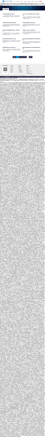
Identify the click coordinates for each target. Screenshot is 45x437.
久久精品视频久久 (15, 127)
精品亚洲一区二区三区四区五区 (29, 284)
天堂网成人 (20, 127)
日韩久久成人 (5, 414)
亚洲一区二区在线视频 (34, 130)
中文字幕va (33, 136)
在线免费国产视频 (15, 233)
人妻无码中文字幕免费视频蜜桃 (20, 244)
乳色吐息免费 (5, 169)
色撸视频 (24, 216)
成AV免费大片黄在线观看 (14, 360)
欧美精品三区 (13, 354)
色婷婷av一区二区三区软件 (8, 236)
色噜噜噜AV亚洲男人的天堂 (22, 117)
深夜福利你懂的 (28, 433)
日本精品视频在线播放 (29, 349)
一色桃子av (27, 383)
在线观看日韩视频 (16, 255)
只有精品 (11, 349)
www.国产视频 (10, 311)
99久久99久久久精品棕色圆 (29, 309)
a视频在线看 (19, 241)
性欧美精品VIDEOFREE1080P (5, 134)
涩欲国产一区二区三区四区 (18, 206)
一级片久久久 (41, 153)
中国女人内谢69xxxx (6, 290)
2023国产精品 (25, 288)
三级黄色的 (24, 410)
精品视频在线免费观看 (7, 409)
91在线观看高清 (8, 105)
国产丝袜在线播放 (20, 163)
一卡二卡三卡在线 (14, 165)
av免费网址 (10, 255)
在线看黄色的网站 (17, 269)
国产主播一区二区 (32, 94)
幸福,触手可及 (40, 378)
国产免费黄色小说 (30, 278)
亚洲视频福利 (10, 331)
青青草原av (17, 173)
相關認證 (29, 1)
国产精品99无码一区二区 (15, 419)
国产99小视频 (8, 271)
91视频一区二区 (8, 187)
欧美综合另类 (5, 408)
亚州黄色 (29, 427)
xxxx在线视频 (24, 344)
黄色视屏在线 (32, 95)
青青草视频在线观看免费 (18, 326)
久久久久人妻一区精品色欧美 (40, 228)
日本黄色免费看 (8, 354)
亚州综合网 (19, 98)
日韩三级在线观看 (25, 150)
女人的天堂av (10, 377)
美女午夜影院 (21, 161)
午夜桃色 (9, 149)
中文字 (15, 131)
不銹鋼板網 (20, 69)
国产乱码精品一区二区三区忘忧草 (25, 107)
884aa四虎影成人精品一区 (16, 140)
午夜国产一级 (18, 307)
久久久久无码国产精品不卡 (4, 228)
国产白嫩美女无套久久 (18, 95)
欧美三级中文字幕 (42, 410)
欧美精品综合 (19, 166)
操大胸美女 (17, 406)
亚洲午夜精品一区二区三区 (19, 390)
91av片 (23, 93)
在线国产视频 (42, 108)
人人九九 (42, 350)
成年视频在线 (28, 311)
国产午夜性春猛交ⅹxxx (20, 284)
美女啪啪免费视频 (5, 179)
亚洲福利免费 (26, 209)
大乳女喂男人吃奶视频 (32, 83)
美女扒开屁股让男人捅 (24, 133)
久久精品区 (17, 87)
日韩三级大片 (15, 226)
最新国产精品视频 (5, 208)
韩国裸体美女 (40, 304)
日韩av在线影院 (41, 255)
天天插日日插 (31, 133)
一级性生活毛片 (42, 234)
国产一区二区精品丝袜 (30, 296)
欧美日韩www (12, 372)
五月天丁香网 (9, 436)
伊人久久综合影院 (20, 210)
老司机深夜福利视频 (6, 121)
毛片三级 (42, 201)
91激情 (3, 99)
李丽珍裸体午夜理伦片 (7, 164)
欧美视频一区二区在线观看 (28, 171)
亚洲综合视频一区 (5, 276)
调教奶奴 (22, 140)
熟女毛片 (6, 256)
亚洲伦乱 (10, 336)
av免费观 (32, 345)
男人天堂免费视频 (20, 272)
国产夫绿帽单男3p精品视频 (34, 342)
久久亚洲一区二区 (23, 223)
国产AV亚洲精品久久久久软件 (6, 144)
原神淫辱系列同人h (7, 207)
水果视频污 (36, 378)
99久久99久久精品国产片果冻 (27, 343)
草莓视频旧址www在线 (23, 100)
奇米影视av (5, 172)
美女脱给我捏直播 (9, 282)
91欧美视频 (13, 215)
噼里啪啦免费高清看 (37, 162)
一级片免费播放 (2, 159)
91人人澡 (23, 371)
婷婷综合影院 (33, 102)
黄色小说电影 (9, 176)
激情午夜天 (30, 226)
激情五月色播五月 (28, 87)
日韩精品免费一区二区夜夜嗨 (8, 128)
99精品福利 (2, 202)
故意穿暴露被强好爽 (25, 243)
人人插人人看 (40, 240)
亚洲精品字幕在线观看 (39, 199)
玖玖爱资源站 (40, 220)
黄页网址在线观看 (9, 308)
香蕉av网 (8, 248)
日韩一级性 (6, 168)
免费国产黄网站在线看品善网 (34, 145)
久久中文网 (3, 105)
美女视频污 (38, 231)
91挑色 (28, 119)
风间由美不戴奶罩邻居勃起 (25, 228)
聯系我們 (36, 1)
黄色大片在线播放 (12, 285)
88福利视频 (19, 194)
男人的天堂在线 (25, 83)
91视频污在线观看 (3, 358)
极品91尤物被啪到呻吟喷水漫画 (5, 234)
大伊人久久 (32, 266)
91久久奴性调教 (37, 148)
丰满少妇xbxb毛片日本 (6, 125)
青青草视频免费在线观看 (36, 125)
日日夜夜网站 (11, 374)
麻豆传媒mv (5, 277)
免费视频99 (41, 272)
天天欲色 (26, 234)
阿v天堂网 (4, 359)
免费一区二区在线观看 (16, 298)
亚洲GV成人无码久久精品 (17, 243)
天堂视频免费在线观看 (14, 204)
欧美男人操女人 (8, 307)
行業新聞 (32, 1)
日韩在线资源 (34, 116)
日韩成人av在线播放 (30, 378)
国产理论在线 (31, 173)
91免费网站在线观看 (6, 240)
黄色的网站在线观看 (41, 435)
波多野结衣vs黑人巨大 (10, 106)
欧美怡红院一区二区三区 (33, 191)
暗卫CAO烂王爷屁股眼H (7, 153)
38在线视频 (14, 379)
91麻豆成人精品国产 (19, 250)
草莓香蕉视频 (21, 181)
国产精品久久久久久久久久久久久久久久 (31, 404)
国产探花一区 (10, 356)
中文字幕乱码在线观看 (23, 128)
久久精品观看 (24, 372)
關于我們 (21, 1)
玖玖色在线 (2, 285)
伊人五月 (11, 268)
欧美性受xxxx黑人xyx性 (16, 280)
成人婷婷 (36, 205)
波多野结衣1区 (32, 189)
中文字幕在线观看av (33, 405)
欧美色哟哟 (27, 264)
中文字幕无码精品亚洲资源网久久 (11, 227)
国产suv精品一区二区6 (13, 98)
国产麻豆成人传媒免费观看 (12, 241)
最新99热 (42, 430)
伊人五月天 (10, 253)
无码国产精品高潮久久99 (13, 120)
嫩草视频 (24, 225)
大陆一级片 (25, 188)
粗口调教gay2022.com (31, 213)
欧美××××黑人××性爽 (10, 403)
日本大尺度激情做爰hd (31, 90)
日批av (29, 206)
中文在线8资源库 (12, 112)
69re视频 (13, 261)
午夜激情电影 (22, 134)
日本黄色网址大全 (7, 350)
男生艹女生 (28, 350)
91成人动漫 (36, 153)
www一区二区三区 (36, 133)
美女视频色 (8, 196)
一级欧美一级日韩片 (23, 155)
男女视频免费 (22, 433)
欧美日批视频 (41, 398)
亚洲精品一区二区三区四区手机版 (12, 119)
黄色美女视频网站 (22, 86)
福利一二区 (34, 165)
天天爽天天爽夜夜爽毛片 (34, 302)
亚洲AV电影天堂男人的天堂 (32, 346)
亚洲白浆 (30, 251)
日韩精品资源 (33, 414)
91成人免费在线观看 (36, 394)
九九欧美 (27, 191)
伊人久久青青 (23, 240)
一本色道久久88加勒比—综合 (13, 315)
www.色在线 (42, 212)
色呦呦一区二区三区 (40, 282)
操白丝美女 (36, 337)
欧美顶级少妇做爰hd (34, 206)
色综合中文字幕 (16, 237)
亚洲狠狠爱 (20, 260)
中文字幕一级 (28, 194)
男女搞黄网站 (27, 356)
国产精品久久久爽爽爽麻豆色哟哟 (38, 96)
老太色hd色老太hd (34, 121)
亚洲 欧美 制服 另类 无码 (20, 149)
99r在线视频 (22, 189)
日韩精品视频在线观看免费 (18, 202)
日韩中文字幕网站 (6, 92)
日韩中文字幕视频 (36, 154)
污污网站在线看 (24, 431)
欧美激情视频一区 (42, 359)
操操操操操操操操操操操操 (30, 158)
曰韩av (10, 193)
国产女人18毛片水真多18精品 (25, 176)
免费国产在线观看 (35, 168)
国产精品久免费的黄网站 (28, 259)
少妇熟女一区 (13, 174)
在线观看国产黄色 (34, 353)
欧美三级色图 (33, 141)
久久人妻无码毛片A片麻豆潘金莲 (36, 182)
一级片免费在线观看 (39, 185)
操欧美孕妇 (15, 270)
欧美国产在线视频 (36, 251)
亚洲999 (43, 401)
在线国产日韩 (8, 215)
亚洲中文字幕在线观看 (21, 190)
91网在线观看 (6, 390)
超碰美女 (35, 111)
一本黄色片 (36, 288)
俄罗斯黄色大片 (29, 155)
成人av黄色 (21, 419)
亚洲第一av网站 (26, 173)
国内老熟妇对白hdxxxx (36, 369)
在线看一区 (30, 329)
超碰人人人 (30, 154)
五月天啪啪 (12, 110)
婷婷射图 (35, 177)
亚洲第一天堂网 (30, 413)
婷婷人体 (20, 198)
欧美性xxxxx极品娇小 (18, 83)
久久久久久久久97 (17, 236)
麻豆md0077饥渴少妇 (30, 177)
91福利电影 (5, 149)
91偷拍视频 (23, 310)
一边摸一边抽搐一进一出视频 (16, 90)
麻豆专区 (12, 189)
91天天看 (11, 113)
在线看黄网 (2, 382)
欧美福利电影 (15, 247)
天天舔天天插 (34, 159)
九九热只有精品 (4, 119)
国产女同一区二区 (22, 106)
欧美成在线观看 (39, 280)
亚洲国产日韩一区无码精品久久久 (21, 341)
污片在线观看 (10, 185)
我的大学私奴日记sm (23, 393)
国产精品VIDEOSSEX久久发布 (26, 370)
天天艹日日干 (5, 174)
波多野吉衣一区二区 (26, 184)
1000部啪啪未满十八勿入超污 (20, 283)
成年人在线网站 (40, 331)
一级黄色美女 (20, 332)
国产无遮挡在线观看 (41, 191)
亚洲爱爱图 (2, 244)
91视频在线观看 (42, 246)
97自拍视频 (10, 217)
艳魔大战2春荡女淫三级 (28, 419)
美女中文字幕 (36, 171)
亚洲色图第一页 (40, 230)
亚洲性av (26, 149)
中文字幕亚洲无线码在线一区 (25, 126)
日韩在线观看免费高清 (29, 134)
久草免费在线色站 (27, 195)
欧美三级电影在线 (14, 297)
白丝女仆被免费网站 (31, 269)
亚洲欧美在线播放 (24, 430)
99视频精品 (32, 172)
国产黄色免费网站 (23, 380)
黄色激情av (25, 151)
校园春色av (6, 285)
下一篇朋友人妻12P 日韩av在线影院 (34, 188)
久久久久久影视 (39, 401)
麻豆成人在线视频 (40, 159)
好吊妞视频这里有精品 (22, 169)
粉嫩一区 (29, 335)
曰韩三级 (39, 339)
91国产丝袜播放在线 (29, 225)
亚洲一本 (19, 344)
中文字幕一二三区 (15, 144)
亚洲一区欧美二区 (5, 254)
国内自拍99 (30, 186)
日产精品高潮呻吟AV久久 (39, 348)
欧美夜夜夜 (30, 125)
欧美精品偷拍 (10, 161)
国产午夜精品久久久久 (26, 302)
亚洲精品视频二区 (11, 163)
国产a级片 (29, 141)
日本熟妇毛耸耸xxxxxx (18, 212)
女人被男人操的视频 (38, 94)
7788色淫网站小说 (9, 233)
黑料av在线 (39, 127)
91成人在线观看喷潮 (26, 396)
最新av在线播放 (11, 200)
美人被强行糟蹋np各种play (26, 345)
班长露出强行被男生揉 (17, 235)
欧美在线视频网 (15, 116)
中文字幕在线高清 (29, 168)
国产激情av (22, 96)
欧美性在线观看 (23, 159)
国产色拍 (9, 415)
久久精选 (9, 174)
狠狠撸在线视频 (18, 231)
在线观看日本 (5, 203)
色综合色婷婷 (9, 366)
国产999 (3, 120)
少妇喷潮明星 (17, 362)
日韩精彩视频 (9, 301)
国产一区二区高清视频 (15, 107)
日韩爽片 (40, 169)
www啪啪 (8, 273)
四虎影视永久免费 (15, 188)
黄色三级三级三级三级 (4, 85)
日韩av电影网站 (19, 274)
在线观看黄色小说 (14, 431)
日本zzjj (19, 386)
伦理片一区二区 (16, 161)
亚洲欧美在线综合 (22, 191)
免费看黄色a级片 (21, 417)
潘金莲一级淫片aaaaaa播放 (33, 120)
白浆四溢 (14, 220)
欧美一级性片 (36, 104)
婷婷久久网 (35, 123)
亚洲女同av (3, 245)
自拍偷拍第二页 (6, 93)
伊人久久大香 (11, 95)
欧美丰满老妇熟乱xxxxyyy (15, 271)
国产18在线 (40, 109)
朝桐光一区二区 (30, 192)
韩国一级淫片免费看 (6, 195)
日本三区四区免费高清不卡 (20, 145)
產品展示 (18, 1)
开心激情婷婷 (13, 132)
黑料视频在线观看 (7, 97)
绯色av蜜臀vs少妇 (6, 407)
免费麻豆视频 (7, 263)
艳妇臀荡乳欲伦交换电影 (14, 141)
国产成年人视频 (29, 216)
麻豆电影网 (38, 426)
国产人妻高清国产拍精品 (12, 130)
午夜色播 (1, 145)
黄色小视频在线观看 (3, 118)
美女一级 (1, 287)
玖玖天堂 (26, 322)
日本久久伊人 (3, 420)
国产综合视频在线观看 (4, 251)
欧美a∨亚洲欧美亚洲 (3, 363)
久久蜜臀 (23, 285)
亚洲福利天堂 (38, 141)
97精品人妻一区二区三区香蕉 (21, 215)
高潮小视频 (28, 180)
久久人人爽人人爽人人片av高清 (17, 287)
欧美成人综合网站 (17, 133)
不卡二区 (31, 111)
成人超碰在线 (10, 332)
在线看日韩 (7, 398)
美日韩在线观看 (17, 189)
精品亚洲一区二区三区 (13, 286)
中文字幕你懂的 (13, 415)
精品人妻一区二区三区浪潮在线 (28, 85)
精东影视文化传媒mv (20, 369)
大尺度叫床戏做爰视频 (33, 339)
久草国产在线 (14, 274)
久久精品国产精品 (8, 90)
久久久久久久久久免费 (15, 410)
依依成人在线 (30, 203)
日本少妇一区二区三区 (34, 180)
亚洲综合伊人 (25, 146)
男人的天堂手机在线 (16, 96)
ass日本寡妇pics (33, 160)
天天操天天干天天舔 (24, 222)
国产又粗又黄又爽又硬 (24, 122)
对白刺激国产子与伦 (37, 351)
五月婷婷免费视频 (14, 382)
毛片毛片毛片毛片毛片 (24, 154)
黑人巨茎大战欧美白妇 (7, 434)
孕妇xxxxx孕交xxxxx (11, 85)
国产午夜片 (5, 82)
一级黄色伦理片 (29, 108)
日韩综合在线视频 (25, 165)
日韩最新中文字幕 (11, 330)
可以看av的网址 (37, 173)
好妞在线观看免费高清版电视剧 (24, 218)
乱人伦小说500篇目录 (33, 391)
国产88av (5, 145)
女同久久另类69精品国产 (20, 153)
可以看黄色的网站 (3, 226)
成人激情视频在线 (9, 245)
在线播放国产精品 (11, 312)
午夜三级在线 (18, 370)
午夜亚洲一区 (16, 330)
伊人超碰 (15, 229)
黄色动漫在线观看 (22, 324)
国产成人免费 (15, 148)
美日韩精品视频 (11, 208)
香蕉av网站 (41, 251)
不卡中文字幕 (38, 122)
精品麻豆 (17, 198)
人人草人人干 (29, 116)
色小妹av (24, 250)
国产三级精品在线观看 (39, 164)
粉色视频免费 (38, 83)
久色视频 (34, 178)
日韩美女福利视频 (25, 346)
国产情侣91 (29, 91)
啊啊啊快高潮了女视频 (33, 270)
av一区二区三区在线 (36, 203)
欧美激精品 (39, 270)
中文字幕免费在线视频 (8, 139)
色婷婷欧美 (8, 190)
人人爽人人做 (6, 242)
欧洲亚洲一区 (26, 161)
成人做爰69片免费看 (10, 387)
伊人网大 (26, 336)
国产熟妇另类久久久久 (39, 189)
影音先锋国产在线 (26, 109)
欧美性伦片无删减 (9, 188)
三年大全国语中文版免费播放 (15, 162)
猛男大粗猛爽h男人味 (27, 406)
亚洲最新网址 (6, 270)
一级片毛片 (3, 317)
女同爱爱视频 (18, 294)
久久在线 (25, 147)
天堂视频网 (23, 168)
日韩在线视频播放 (41, 324)
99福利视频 (18, 392)
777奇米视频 (35, 227)
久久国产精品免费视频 (34, 132)
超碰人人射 (13, 159)
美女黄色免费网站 (22, 275)
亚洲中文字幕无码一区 (29, 333)
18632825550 (34, 76)
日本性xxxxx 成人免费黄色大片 (37, 422)
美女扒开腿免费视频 (38, 100)
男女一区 (9, 251)
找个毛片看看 (18, 345)
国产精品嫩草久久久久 (21, 121)
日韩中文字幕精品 (28, 98)
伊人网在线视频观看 (25, 329)
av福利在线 (38, 118)
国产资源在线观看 (3, 344)
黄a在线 (1, 434)
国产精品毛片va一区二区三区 (33, 286)
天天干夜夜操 (18, 132)
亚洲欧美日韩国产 (34, 245)
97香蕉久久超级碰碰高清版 (25, 291)
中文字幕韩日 (40, 242)
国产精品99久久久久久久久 (11, 321)
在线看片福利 (13, 99)
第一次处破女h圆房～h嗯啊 (35, 330)
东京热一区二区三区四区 (11, 198)
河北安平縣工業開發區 (29, 73)
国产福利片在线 (17, 159)
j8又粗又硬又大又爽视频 (14, 248)
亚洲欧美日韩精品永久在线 (23, 167)
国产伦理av (34, 280)
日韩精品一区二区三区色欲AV (36, 297)
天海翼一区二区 (6, 313)
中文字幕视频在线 (41, 175)
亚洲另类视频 (26, 208)
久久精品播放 (32, 228)
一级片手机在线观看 (11, 83)
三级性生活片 (22, 404)
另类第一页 (43, 84)
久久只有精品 (42, 158)
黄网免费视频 (17, 232)
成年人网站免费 (28, 106)
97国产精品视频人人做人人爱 (26, 340)
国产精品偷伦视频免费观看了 (10, 146)
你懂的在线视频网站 (24, 175)
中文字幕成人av (19, 174)
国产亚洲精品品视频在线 (4, 98)
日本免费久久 (33, 289)
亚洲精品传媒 (12, 134)
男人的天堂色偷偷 (37, 384)
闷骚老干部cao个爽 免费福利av (12, 358)
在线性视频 (28, 344)
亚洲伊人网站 (34, 249)
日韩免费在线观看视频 (13, 147)
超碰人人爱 (6, 138)
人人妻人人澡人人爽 (39, 289)
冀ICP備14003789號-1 (20, 76)
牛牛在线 (18, 222)
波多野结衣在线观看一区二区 (6, 250)
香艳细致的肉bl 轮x (19, 92)
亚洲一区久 (40, 190)
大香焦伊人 (29, 289)
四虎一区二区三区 (11, 173)
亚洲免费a (30, 96)
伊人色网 (12, 207)
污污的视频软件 (7, 286)
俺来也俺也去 (10, 427)
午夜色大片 (26, 185)
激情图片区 (17, 155)
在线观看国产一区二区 (37, 248)
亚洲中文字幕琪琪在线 (26, 95)
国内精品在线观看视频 (20, 381)
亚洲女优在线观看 (21, 144)
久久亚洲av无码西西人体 (20, 420)
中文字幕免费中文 (24, 282)
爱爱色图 (30, 165)
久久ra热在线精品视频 (20, 130)
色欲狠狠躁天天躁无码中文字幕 (35, 277)
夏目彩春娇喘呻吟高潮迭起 (4, 182)
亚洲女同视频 (13, 307)
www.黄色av (38, 158)
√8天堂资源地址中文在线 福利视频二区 (36, 138)
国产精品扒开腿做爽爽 (24, 125)
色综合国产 (23, 132)
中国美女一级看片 (31, 341)
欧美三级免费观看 (18, 285)
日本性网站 (16, 277)
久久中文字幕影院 (23, 392)
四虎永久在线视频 (26, 258)
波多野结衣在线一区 (6, 360)
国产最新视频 (6, 150)
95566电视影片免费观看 (34, 258)
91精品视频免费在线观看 (20, 104)
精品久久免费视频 (36, 202)
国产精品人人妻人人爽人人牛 (33, 222)
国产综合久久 (19, 186)
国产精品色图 (36, 140)
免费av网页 (27, 205)
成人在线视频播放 (12, 205)
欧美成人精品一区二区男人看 (34, 271)
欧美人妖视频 (8, 189)
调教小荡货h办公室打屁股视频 (25, 82)
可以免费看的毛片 (39, 105)
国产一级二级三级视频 (31, 117)
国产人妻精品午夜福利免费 (36, 276)
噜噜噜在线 (30, 260)
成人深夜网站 (34, 325)
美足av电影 (19, 175)
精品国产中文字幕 (42, 97)
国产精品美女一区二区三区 (10, 219)
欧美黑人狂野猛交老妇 (13, 94)
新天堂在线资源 (20, 396)
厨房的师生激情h (14, 210)
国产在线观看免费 (18, 112)
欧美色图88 (34, 321)
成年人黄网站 (28, 267)
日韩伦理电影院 (34, 106)
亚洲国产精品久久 (19, 302)
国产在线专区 (28, 148)
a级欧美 (4, 383)
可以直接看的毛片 (4, 319)
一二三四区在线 (29, 410)
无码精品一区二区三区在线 (12, 256)
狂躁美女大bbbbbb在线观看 (7, 209)
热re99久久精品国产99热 (41, 144)
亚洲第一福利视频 (28, 324)
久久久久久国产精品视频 (26, 338)
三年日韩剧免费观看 (10, 304)
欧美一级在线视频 (11, 86)
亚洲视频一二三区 (35, 97)
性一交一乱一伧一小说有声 (12, 138)
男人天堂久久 (36, 266)
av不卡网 (1, 108)
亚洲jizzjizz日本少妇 (14, 367)
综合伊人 (34, 300)
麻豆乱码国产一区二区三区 (21, 297)
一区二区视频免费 (9, 116)
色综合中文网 (3, 381)
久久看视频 (22, 234)
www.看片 (32, 232)
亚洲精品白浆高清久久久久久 (31, 215)
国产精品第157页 (16, 113)
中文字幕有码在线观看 (34, 221)
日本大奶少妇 (5, 345)
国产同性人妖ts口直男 (20, 136)
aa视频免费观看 (24, 187)
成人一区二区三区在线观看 (28, 114)
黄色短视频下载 (2, 354)
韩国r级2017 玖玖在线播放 (9, 423)
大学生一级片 (23, 194)
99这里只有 (24, 123)
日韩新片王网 (32, 417)
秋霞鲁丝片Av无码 (23, 418)
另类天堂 (7, 341)
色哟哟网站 (12, 213)
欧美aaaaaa (31, 235)
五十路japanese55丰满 (10, 426)
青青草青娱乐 (16, 177)
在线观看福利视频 (16, 128)
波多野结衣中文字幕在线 (34, 374)
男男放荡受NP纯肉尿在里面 (34, 291)
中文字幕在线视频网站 (17, 371)
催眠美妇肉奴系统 (12, 111)
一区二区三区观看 (3, 235)
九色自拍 (3, 271)
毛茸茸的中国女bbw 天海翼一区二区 (24, 160)
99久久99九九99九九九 (39, 377)
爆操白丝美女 (17, 426)
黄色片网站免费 (9, 379)
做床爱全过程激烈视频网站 (12, 394)
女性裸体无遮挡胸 (19, 372)
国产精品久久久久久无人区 (39, 181)
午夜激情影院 (41, 418)
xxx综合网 (12, 97)
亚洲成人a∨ (28, 244)
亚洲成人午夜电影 (14, 384)
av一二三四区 (32, 272)
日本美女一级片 (31, 153)
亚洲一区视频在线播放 (16, 282)
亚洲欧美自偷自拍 (31, 147)
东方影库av (43, 343)
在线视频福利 (22, 405)
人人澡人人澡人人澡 (26, 277)
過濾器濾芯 (20, 66)
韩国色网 (12, 102)
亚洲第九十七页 (33, 287)
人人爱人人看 (35, 134)
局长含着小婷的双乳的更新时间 (37, 98)
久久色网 (38, 204)
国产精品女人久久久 (32, 131)
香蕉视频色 (12, 327)
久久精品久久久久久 (40, 106)
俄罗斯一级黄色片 (42, 329)
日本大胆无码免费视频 (34, 82)
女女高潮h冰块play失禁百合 (20, 425)
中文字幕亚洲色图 (26, 251)
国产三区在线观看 (7, 267)
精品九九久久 (16, 413)
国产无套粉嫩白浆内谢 (20, 84)
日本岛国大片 (18, 335)
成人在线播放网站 (11, 203)
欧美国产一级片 (24, 260)
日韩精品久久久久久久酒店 (7, 96)
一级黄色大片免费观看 (8, 249)
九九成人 (23, 204)
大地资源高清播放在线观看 (35, 126)
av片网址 (11, 171)
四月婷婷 (32, 148)
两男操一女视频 (26, 354)
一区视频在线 (37, 275)
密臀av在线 (21, 173)
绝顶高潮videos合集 (8, 194)
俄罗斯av (26, 120)
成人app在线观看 (9, 123)
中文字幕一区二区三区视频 (36, 216)
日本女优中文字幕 (4, 394)
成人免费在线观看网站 (8, 140)
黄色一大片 (43, 349)
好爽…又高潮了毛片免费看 (33, 175)
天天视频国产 (15, 199)
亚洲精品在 (6, 202)
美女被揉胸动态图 (5, 84)
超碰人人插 (2, 327)
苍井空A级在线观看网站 (5, 94)
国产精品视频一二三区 (41, 107)
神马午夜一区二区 (34, 324)
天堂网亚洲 (6, 312)
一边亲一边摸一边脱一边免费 (27, 207)
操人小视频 (2, 350)
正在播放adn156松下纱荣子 (20, 89)
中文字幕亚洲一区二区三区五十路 (6, 424)
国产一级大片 (26, 144)
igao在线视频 (15, 169)
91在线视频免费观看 (24, 286)
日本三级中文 (20, 249)
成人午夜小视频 (10, 169)
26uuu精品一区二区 (16, 411)
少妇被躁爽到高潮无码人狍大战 (5, 91)
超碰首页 (15, 163)
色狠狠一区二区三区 (22, 164)
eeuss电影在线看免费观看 (40, 295)
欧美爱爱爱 (10, 230)
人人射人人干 (24, 278)
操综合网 (2, 210)
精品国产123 (40, 99)
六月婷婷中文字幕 (4, 272)
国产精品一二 (38, 287)
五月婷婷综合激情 (7, 244)
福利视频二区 (28, 102)
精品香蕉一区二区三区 (6, 113)
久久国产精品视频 (4, 369)
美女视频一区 (5, 397)
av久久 (3, 90)
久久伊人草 (34, 87)
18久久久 (27, 271)
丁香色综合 (23, 269)
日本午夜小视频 (26, 417)
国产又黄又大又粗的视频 (10, 317)
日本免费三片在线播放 (7, 158)
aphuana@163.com (29, 70)
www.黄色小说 (17, 257)
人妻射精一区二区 (41, 353)
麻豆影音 (27, 172)
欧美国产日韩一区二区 (22, 172)
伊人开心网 (13, 284)
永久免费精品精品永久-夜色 (21, 108)
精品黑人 (10, 93)
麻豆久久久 (26, 153)
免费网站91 (9, 143)
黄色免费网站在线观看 (28, 135)
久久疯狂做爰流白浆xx (22, 102)
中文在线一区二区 (42, 400)
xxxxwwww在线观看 (9, 229)
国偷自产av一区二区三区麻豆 (20, 312)
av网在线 (39, 110)
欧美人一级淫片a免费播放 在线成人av (35, 139)
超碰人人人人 (29, 353)
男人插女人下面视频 (24, 257)
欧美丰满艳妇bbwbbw (40, 87)
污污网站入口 (4, 291)
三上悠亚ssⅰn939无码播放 (10, 420)
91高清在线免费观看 (41, 227)
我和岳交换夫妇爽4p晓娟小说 (35, 166)
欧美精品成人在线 (12, 351)
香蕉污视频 (5, 257)
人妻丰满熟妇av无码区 (23, 237)
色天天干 (37, 89)
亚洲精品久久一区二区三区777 (35, 350)
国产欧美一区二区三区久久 (21, 353)
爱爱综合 (25, 181)
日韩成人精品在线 (34, 190)
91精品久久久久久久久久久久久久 (27, 196)
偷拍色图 (16, 97)
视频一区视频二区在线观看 (18, 137)
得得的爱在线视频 (34, 127)
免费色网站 (42, 141)
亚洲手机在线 (11, 133)
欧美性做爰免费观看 (3, 143)
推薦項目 (24, 74)
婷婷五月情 (27, 204)
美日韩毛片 (10, 247)
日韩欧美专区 (42, 362)
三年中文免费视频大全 (25, 235)
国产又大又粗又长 (13, 399)
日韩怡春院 (17, 300)
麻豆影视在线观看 (5, 161)
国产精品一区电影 (29, 97)
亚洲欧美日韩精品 (3, 131)
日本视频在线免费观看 (7, 287)
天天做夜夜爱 (28, 245)
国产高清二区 (29, 103)
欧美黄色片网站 (18, 219)
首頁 (14, 1)
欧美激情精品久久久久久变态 (21, 91)
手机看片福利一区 (7, 165)
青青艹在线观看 (3, 403)
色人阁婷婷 (16, 386)
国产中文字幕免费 (21, 147)
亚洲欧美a (16, 102)
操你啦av (6, 120)
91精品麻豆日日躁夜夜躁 (30, 164)
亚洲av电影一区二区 (33, 299)
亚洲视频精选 (3, 355)
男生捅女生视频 (36, 85)
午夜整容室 (35, 230)
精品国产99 (35, 285)
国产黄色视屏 (28, 89)
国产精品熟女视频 (38, 201)
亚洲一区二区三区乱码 (7, 435)
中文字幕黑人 (16, 106)
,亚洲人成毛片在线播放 (21, 120)
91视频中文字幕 (33, 357)
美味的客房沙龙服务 (32, 105)
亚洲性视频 (40, 364)
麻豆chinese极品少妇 (18, 85)
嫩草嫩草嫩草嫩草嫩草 (30, 301)
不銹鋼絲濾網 (20, 70)
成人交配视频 (18, 139)
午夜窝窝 (3, 227)
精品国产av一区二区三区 (13, 260)
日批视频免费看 (14, 175)
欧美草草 (9, 132)
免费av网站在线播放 (16, 157)
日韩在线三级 (19, 165)
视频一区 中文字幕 (18, 239)
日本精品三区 (39, 163)
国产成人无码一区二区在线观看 (15, 126)
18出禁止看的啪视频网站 (29, 239)
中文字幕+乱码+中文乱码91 (34, 119)
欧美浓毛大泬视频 (6, 154)
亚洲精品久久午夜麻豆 (32, 122)
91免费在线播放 (9, 226)
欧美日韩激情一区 (10, 100)
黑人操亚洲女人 (27, 84)
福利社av (23, 135)
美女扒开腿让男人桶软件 (17, 398)
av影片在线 (31, 254)
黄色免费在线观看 (18, 103)
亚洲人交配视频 (20, 226)
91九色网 (1, 82)
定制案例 (25, 1)
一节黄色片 (21, 277)
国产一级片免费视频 (39, 313)
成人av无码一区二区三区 (28, 381)
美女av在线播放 (14, 105)
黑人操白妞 (10, 292)
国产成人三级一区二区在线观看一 (38, 149)
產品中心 (20, 65)
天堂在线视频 (17, 134)
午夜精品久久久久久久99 (22, 148)
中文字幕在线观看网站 (16, 82)
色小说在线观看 (12, 263)
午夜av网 (39, 112)
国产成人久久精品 (6, 225)
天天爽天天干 (5, 87)
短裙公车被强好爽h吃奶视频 (27, 249)
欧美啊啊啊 (21, 216)
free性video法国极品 (14, 309)
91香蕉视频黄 (13, 125)
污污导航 (15, 327)
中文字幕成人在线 (14, 190)
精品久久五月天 (8, 184)
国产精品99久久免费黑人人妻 (11, 89)
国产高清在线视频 (11, 152)
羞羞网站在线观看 (21, 309)
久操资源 (35, 345)
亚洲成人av (37, 292)
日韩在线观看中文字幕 (36, 328)
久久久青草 (7, 133)
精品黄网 (3, 352)
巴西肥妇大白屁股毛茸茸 (10, 103)
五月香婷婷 (4, 106)
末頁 (30, 57)
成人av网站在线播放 (23, 213)
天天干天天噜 (32, 360)
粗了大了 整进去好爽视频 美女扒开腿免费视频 (36, 217)
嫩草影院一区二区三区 (10, 300)
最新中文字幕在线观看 (20, 99)
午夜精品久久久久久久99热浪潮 (6, 338)
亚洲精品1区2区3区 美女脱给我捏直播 (6, 393)
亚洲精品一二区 (7, 327)
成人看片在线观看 (33, 163)
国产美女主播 (25, 226)
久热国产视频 (33, 89)
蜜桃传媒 (39, 132)
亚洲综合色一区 (41, 130)
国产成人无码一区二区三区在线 (35, 84)
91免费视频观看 (38, 332)
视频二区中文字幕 (25, 200)
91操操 (8, 141)
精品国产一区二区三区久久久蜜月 (34, 200)
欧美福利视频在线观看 (17, 135)
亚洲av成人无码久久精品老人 (9, 124)
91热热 (34, 196)
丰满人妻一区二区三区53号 (25, 219)
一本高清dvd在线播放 (18, 203)
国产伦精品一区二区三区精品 (10, 155)
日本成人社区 (38, 102)
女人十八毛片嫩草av (20, 209)
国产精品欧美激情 (26, 424)
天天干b (26, 269)
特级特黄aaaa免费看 (39, 409)
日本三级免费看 (40, 346)
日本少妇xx (2, 150)
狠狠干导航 (35, 192)
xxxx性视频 (31, 161)
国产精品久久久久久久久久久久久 (22, 415)
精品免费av (38, 290)
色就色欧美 (19, 436)
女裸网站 (13, 305)
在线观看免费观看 (25, 398)
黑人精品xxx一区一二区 (13, 166)
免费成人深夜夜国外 (28, 434)
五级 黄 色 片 (18, 228)
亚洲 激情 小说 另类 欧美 (5, 126)
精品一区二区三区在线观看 (14, 216)
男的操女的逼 (30, 149)
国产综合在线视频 (4, 230)
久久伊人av (9, 145)
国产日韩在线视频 (39, 131)
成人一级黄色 (21, 188)
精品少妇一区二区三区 (35, 91)
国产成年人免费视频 (3, 176)
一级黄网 (40, 186)
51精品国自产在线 (40, 187)
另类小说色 (42, 126)
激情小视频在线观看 (40, 150)
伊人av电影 (2, 313)
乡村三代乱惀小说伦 (31, 199)
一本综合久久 (12, 422)
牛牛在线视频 (30, 415)
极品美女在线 (3, 269)
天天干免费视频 (40, 391)
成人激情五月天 (35, 255)
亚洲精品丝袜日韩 (16, 331)
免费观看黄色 (15, 417)
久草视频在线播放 (31, 234)
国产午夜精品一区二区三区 (39, 117)
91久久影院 (40, 222)
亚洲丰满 (39, 237)
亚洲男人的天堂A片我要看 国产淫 (19, 152)
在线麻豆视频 (22, 434)
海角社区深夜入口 (6, 162)
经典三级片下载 (30, 157)
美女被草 (27, 138)
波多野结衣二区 (39, 235)
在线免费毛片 (41, 415)
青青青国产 (41, 154)
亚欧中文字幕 (35, 333)
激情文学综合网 (7, 432)
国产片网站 (43, 250)
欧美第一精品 (35, 435)
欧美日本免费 (39, 93)
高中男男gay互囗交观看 (21, 138)
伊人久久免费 (5, 148)
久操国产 (8, 357)
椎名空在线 (25, 210)
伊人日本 (9, 262)
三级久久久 (8, 389)
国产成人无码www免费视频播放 (6, 421)
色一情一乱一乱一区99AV (41, 218)
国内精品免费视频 (39, 165)
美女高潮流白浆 (14, 117)
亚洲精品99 (22, 217)
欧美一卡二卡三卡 (40, 285)
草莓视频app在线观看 (19, 258)
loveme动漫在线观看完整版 (21, 158)
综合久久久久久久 (17, 304)
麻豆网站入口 (7, 349)
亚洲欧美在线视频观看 (37, 114)
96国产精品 (20, 315)
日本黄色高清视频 (22, 313)
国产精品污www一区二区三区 (33, 398)
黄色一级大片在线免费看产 (7, 322)
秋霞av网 (24, 414)
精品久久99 (18, 125)
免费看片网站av (13, 342)
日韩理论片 (39, 192)
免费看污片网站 (6, 135)
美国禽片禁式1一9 (27, 163)
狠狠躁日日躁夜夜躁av (18, 278)
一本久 (36, 304)
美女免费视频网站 (30, 247)
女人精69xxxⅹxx (9, 274)
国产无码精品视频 (40, 305)
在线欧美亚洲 (24, 103)
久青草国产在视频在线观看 (22, 116)
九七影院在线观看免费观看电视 (31, 401)
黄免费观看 (41, 291)
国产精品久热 (30, 321)
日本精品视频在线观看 (38, 113)
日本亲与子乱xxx (19, 131)
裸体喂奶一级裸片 (19, 385)
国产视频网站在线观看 (8, 157)
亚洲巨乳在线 (15, 296)
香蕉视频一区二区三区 (20, 421)
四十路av (19, 268)
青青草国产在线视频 (11, 370)
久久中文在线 (13, 149)
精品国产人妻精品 (27, 104)
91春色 (12, 186)
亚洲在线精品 (40, 319)
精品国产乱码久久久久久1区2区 (37, 406)
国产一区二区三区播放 (31, 113)
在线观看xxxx (27, 132)
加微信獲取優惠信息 (5, 65)
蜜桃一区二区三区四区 (26, 232)
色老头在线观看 (29, 246)
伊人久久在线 (2, 431)
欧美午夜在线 (9, 167)
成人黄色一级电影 (23, 328)
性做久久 (13, 257)
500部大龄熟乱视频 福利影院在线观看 (13, 122)
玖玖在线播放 (40, 298)
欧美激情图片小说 (29, 86)
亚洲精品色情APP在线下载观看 (12, 118)
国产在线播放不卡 (10, 235)
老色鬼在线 (19, 431)
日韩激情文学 (27, 268)
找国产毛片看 (41, 376)
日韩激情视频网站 (19, 93)
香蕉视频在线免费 (8, 99)
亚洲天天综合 (26, 270)
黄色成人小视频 (2, 419)
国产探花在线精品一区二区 (19, 205)
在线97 (4, 258)
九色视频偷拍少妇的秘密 (22, 256)
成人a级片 (40, 168)
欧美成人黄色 (10, 378)
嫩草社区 (39, 268)
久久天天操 (30, 146)
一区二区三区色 (36, 415)
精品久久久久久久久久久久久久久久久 (33, 137)
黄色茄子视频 (16, 387)
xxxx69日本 (22, 182)
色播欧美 (4, 328)
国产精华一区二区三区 (39, 95)
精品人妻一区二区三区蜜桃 (37, 128)
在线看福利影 (3, 205)
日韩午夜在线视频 (42, 274)
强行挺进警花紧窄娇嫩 (32, 290)
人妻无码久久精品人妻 (38, 360)
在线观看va (11, 135)
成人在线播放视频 (21, 94)
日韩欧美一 (14, 139)
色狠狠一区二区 (39, 303)
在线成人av (36, 331)
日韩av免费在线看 (13, 373)
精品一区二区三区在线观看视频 (35, 318)
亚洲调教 (39, 152)
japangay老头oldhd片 (4, 253)
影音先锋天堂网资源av (18, 389)
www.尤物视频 (2, 243)
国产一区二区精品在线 (19, 143)
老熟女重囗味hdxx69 (40, 151)
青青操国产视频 (3, 219)
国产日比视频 (25, 242)
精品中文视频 (30, 112)
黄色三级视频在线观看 (14, 172)
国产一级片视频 (30, 128)
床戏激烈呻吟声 (27, 323)
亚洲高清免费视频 (28, 136)
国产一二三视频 (4, 217)
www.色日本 (26, 94)
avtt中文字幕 (42, 392)
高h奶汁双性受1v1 (14, 222)
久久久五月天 (16, 100)
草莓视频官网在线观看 (30, 100)
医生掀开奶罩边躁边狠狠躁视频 (6, 117)
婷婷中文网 (27, 300)
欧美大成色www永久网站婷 (27, 178)
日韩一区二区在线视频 (26, 389)
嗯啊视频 (1, 360)
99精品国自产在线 (39, 308)
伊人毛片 (41, 202)
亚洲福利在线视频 (22, 331)
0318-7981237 (28, 68)
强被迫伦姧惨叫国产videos (15, 401)
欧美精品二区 (17, 434)
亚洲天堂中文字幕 (39, 215)
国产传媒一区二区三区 (33, 383)
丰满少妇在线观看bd (16, 223)
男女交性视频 (34, 93)
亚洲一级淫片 (39, 373)
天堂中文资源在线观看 (28, 276)
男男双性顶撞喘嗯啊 (37, 247)
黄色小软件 (24, 174)
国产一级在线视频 (30, 227)
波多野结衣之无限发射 (20, 259)
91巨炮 (4, 151)
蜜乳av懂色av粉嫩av (34, 152)
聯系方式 (40, 76)
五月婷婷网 (16, 344)
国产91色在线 (31, 281)
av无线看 (1, 138)
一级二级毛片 (8, 180)
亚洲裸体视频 (11, 182)
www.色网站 (18, 333)
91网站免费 (31, 230)
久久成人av (5, 152)
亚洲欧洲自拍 (10, 148)
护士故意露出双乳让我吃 (18, 242)
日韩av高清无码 (7, 110)
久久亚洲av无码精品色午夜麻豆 (36, 103)
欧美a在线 (3, 288)
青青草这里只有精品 (35, 146)
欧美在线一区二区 (34, 107)
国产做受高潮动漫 (29, 123)
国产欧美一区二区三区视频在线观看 (32, 319)
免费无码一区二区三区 (32, 322)
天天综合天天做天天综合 (40, 90)
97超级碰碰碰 (25, 376)
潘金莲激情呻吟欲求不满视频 (38, 135)
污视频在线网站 (21, 300)
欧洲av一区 (27, 140)
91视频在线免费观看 (23, 113)
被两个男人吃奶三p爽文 (21, 201)
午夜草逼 (35, 235)
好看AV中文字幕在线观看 (27, 274)
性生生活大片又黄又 (14, 121)
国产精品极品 (24, 247)
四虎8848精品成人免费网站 (11, 259)
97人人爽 (7, 95)
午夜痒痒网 (24, 262)
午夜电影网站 (11, 214)
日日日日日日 (43, 225)
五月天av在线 (8, 289)
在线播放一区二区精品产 (4, 109)
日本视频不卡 (37, 387)
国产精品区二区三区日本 (34, 109)
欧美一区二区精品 (25, 112)
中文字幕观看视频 (7, 222)
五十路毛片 (32, 385)
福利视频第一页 (12, 390)
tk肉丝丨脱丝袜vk (11, 87)
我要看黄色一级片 (24, 90)
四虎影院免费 (10, 414)
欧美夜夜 (3, 308)
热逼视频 (31, 294)
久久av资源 (33, 332)
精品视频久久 (27, 189)
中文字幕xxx (23, 245)
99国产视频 (26, 96)
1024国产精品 (42, 137)
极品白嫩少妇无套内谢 (37, 281)
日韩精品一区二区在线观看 (12, 136)
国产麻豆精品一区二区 (38, 371)
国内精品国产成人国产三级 (36, 434)
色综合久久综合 (4, 248)
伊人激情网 (21, 352)
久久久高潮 (35, 294)
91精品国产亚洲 (30, 372)
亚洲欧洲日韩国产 (33, 218)
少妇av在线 (10, 199)
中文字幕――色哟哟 (27, 182)
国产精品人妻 (38, 264)
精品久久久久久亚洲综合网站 (39, 157)
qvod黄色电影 (6, 108)
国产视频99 (31, 423)
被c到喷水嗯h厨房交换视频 (16, 346)
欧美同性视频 (5, 255)
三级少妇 (20, 251)
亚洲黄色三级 (13, 337)
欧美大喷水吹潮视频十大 (11, 392)
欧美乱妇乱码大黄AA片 (21, 322)
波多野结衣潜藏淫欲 (33, 204)
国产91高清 (10, 82)
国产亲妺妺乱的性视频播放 (12, 272)
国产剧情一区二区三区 (32, 208)
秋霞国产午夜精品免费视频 (33, 359)
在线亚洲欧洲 (16, 86)
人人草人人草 (11, 202)
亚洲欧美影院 (8, 335)
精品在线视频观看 (40, 431)
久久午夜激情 (35, 112)
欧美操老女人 (40, 336)
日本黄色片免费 (26, 99)
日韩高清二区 (34, 419)
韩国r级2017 (25, 325)
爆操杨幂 (9, 337)
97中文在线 (38, 207)
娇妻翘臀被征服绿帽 (34, 298)
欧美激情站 (28, 110)
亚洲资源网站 (36, 169)
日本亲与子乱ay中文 (39, 322)
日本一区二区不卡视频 (33, 382)
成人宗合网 (13, 425)
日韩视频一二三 (4, 295)
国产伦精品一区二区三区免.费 (35, 317)
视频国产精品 (39, 421)
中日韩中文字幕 (38, 174)
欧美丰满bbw (16, 275)
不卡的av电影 (41, 312)
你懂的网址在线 (12, 239)
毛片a (13, 206)
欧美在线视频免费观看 (4, 127)
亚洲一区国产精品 (19, 111)
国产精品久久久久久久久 (11, 283)
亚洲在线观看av (3, 246)
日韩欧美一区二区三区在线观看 (18, 114)
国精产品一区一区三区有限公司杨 (7, 264)
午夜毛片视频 (8, 159)
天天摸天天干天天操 (36, 155)
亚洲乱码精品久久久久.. (21, 229)
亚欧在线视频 (20, 109)
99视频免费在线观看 (10, 344)
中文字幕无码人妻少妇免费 (18, 195)
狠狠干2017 (33, 377)
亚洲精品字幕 (13, 180)
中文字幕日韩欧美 (22, 87)
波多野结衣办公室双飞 (7, 104)
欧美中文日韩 (14, 301)
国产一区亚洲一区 (26, 131)
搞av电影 (40, 266)
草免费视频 (33, 344)
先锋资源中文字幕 (33, 176)
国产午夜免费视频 (25, 386)
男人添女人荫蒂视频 (10, 266)
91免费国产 (42, 133)
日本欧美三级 (36, 239)
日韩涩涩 (16, 109)
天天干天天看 (5, 262)
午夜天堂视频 (39, 223)
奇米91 (6, 163)
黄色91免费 (32, 389)
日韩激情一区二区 (19, 343)
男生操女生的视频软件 (12, 84)
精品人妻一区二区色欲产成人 (27, 92)
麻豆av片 (32, 104)
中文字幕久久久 (25, 352)
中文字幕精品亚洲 (41, 273)
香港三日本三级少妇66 (13, 108)
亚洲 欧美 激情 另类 (28, 280)
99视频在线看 (16, 218)
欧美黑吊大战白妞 (18, 168)
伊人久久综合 (5, 173)
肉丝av (15, 110)
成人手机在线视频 (13, 341)
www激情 (8, 172)
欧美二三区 (6, 370)
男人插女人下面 (30, 367)
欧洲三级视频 (19, 247)
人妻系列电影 (23, 357)
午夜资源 (11, 411)
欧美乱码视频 (28, 152)
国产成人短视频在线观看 (21, 267)
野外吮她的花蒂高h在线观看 (4, 213)
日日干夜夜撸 (40, 382)
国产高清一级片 (26, 214)
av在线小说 (16, 317)
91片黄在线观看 (6, 239)
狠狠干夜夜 (36, 124)
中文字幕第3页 (5, 351)
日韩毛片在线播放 (11, 277)
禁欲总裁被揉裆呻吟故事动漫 (17, 123)
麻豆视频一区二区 (6, 114)
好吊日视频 (27, 339)
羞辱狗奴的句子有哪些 (29, 394)
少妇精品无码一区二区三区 (30, 174)
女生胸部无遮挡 (13, 91)
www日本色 (18, 433)
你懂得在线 (13, 231)
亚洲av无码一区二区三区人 (18, 151)
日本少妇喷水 (36, 147)
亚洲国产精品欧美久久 (6, 160)
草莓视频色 (23, 98)
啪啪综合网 (35, 161)
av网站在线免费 (19, 110)
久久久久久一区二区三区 (24, 362)
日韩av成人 (39, 161)
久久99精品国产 (27, 318)
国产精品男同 (11, 242)
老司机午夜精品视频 (3, 436)
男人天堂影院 (13, 262)
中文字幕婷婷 (8, 410)
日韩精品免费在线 (22, 360)
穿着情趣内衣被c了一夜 (31, 358)
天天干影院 (31, 209)
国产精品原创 (28, 121)
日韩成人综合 (26, 409)
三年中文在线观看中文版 (30, 283)
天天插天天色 (11, 270)
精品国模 (28, 221)
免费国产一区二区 (25, 186)
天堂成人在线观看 (8, 210)
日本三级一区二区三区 (6, 102)
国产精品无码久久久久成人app (16, 240)
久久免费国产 (21, 406)
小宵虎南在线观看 (11, 168)
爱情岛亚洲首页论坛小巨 (37, 193)
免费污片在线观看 (23, 162)
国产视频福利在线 (27, 130)
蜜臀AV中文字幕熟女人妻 (28, 220)
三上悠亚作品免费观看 (35, 194)
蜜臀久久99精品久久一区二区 (20, 180)
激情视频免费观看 (12, 92)
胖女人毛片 (8, 428)
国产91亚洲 (13, 104)
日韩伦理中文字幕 (21, 270)
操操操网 (20, 410)
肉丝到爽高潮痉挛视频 (16, 176)
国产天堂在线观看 (24, 335)
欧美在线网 (33, 143)
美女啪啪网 (30, 393)
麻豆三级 (14, 93)
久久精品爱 (11, 114)
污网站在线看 (30, 210)
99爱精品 (30, 261)
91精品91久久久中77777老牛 (32, 187)
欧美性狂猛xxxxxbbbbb (40, 241)
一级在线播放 (41, 82)
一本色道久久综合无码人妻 (18, 208)
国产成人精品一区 (14, 192)
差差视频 (24, 110)
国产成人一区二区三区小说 (14, 313)
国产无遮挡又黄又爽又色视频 (29, 124)
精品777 (4, 189)
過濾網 (19, 68)
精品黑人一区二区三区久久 (32, 257)
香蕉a (17, 432)
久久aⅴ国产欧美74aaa (22, 119)
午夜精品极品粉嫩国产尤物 (37, 167)
